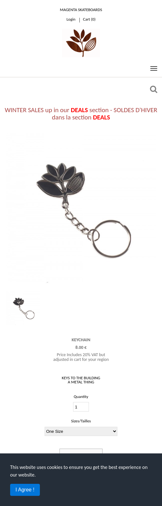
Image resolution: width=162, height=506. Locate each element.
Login (70, 19)
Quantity (81, 396)
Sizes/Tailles (81, 421)
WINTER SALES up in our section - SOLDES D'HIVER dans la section (81, 113)
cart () (89, 19)
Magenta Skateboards (81, 9)
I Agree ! (25, 489)
